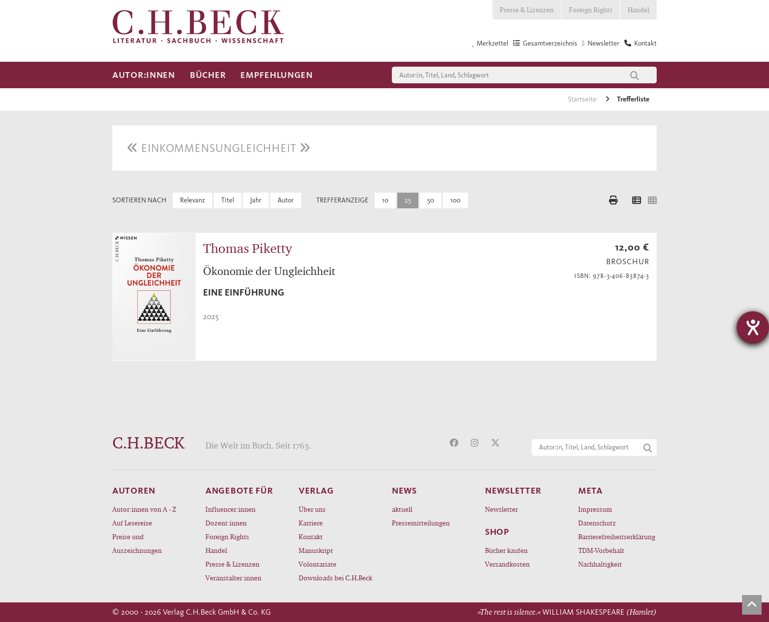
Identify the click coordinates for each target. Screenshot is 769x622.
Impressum (595, 509)
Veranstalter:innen (233, 577)
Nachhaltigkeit (600, 564)
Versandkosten (507, 564)
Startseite (583, 99)
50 (430, 200)
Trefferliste (633, 99)
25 (408, 200)
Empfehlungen (276, 75)
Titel (227, 200)
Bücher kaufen (506, 550)
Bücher (208, 75)
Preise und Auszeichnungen (137, 543)
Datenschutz (597, 523)
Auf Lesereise (132, 523)
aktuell (402, 509)
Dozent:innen (226, 523)
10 (385, 200)
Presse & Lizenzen (527, 9)
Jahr (255, 200)
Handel (638, 9)
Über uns (312, 509)
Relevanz (192, 200)
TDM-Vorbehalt (601, 550)
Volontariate (317, 564)
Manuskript (316, 550)
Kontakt (311, 536)
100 (455, 200)
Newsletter (501, 509)
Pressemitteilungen (421, 523)
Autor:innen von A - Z (144, 509)
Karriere (311, 523)
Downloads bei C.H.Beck (335, 577)
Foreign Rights (591, 9)
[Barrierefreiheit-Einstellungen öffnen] (753, 327)
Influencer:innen (230, 509)
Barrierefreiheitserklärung (616, 536)
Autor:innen (143, 75)
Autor (286, 200)
